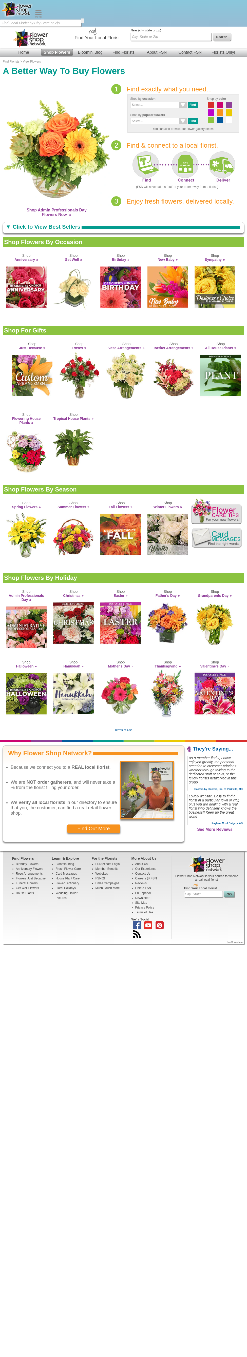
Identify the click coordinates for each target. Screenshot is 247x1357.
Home (23, 26)
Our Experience (145, 842)
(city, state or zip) (146, 4)
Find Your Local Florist (200, 861)
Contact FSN (190, 26)
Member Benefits (107, 842)
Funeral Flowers (27, 856)
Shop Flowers (57, 26)
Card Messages (66, 847)
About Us (141, 837)
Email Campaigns (107, 856)
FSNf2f (100, 852)
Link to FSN (143, 861)
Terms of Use (124, 703)
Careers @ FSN (146, 852)
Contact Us (142, 847)
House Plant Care (68, 852)
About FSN (157, 26)
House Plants (25, 866)
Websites (102, 847)
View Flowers (32, 35)
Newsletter (142, 871)
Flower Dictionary (67, 856)
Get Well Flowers (27, 861)
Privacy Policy (144, 881)
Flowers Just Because (31, 852)
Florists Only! (223, 26)
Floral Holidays (66, 861)
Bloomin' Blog (90, 26)
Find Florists (123, 26)
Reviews (141, 856)
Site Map (141, 876)
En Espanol (143, 866)
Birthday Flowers (27, 837)
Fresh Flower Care (68, 842)
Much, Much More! (108, 861)
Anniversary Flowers (30, 842)
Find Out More (94, 802)
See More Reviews (215, 803)
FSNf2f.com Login (108, 837)
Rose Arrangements (29, 847)
